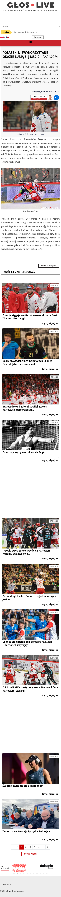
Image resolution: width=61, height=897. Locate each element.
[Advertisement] (30, 491)
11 (47, 873)
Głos (9, 891)
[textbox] (29, 26)
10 (44, 873)
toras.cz (20, 891)
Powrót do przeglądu (48, 266)
